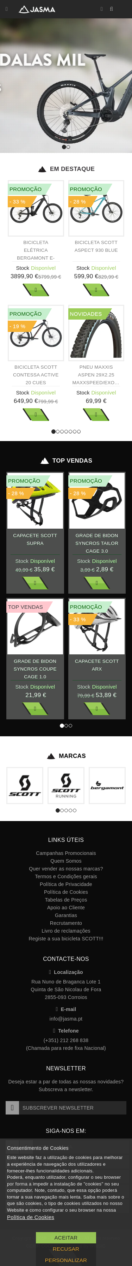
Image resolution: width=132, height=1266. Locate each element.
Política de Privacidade (66, 884)
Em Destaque (66, 169)
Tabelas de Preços (66, 900)
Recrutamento (66, 923)
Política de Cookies (66, 892)
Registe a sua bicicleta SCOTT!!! (66, 938)
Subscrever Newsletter (50, 1108)
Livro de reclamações (66, 931)
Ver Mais (36, 290)
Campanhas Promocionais (66, 853)
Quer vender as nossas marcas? (66, 869)
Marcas (66, 756)
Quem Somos (65, 861)
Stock (22, 268)
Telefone (66, 1031)
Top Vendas (66, 460)
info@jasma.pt (66, 1019)
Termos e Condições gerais (66, 876)
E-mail (66, 1009)
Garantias (66, 915)
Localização (66, 972)
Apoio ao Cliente (66, 907)
